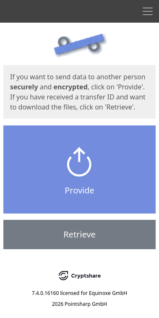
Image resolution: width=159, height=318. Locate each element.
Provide (79, 190)
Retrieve (79, 234)
